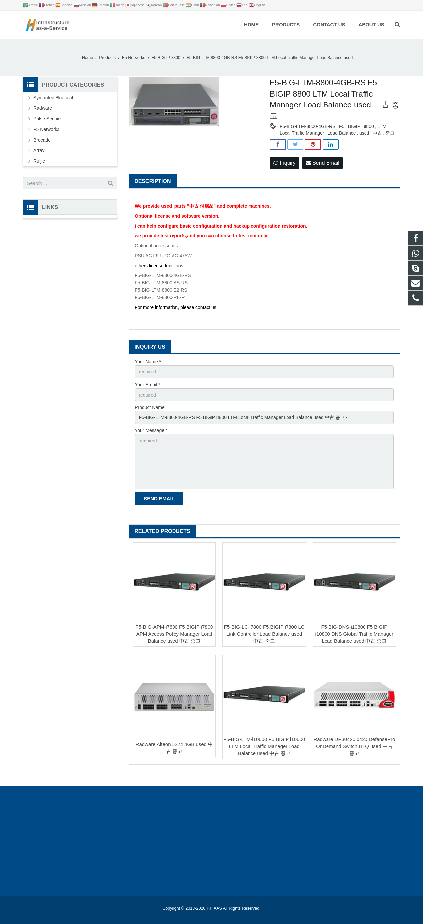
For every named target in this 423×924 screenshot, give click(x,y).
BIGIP (354, 126)
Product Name (149, 407)
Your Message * (151, 430)
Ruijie (39, 161)
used (364, 133)
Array (38, 150)
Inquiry (284, 163)
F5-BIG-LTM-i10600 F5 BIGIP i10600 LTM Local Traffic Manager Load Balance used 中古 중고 (264, 746)
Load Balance (341, 133)
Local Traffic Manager (302, 133)
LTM (381, 126)
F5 (341, 126)
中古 (377, 133)
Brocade (42, 140)
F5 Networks (46, 129)
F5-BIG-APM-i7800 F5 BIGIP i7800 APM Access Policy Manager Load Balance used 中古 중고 (174, 634)
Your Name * (148, 361)
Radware (42, 108)
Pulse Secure (47, 118)
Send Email (322, 163)
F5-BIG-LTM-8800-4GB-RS (307, 126)
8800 (369, 126)
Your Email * (147, 384)
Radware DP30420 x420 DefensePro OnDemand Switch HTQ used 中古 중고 (354, 746)
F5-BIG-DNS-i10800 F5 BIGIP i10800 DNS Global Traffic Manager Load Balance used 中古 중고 (354, 634)
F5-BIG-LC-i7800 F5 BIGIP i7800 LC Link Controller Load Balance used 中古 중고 (264, 634)
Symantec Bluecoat (53, 97)
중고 (390, 133)
